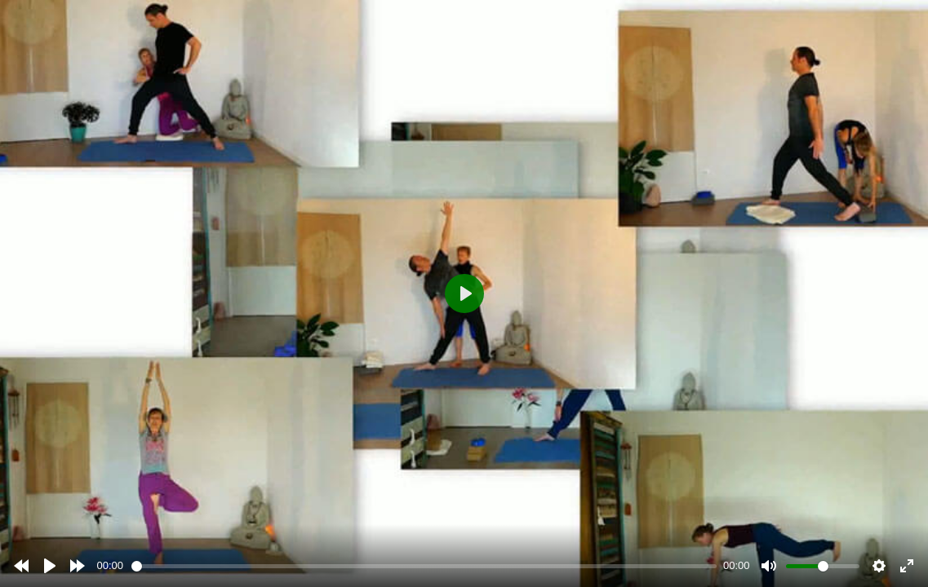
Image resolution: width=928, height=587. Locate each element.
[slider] (424, 566)
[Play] (50, 566)
